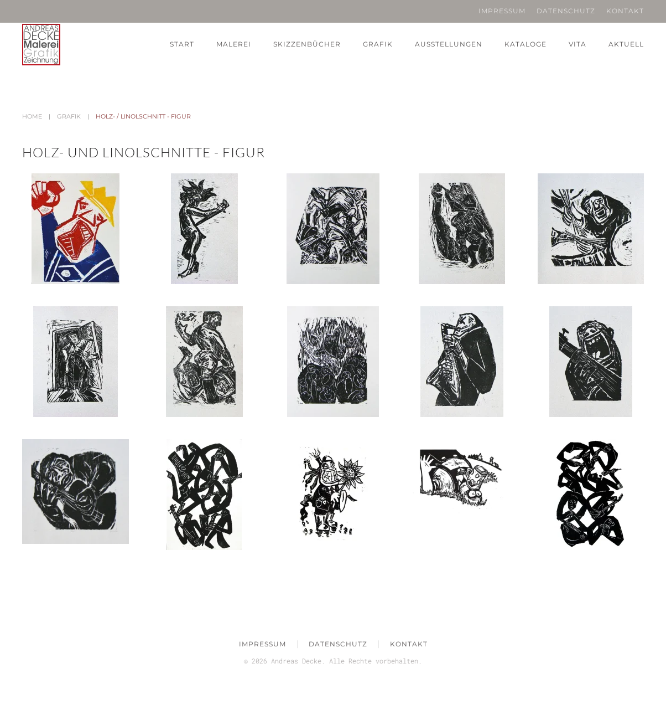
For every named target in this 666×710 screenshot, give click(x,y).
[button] (75, 228)
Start (182, 44)
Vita (577, 44)
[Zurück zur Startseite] (41, 45)
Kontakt (625, 11)
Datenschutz (566, 11)
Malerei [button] (233, 44)
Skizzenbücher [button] (307, 44)
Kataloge (525, 44)
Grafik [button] (378, 44)
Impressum (501, 11)
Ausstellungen (448, 44)
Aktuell (626, 44)
